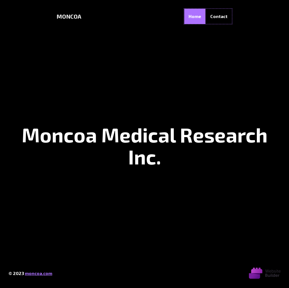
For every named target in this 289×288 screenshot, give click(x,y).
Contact (218, 16)
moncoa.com (38, 273)
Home (195, 16)
